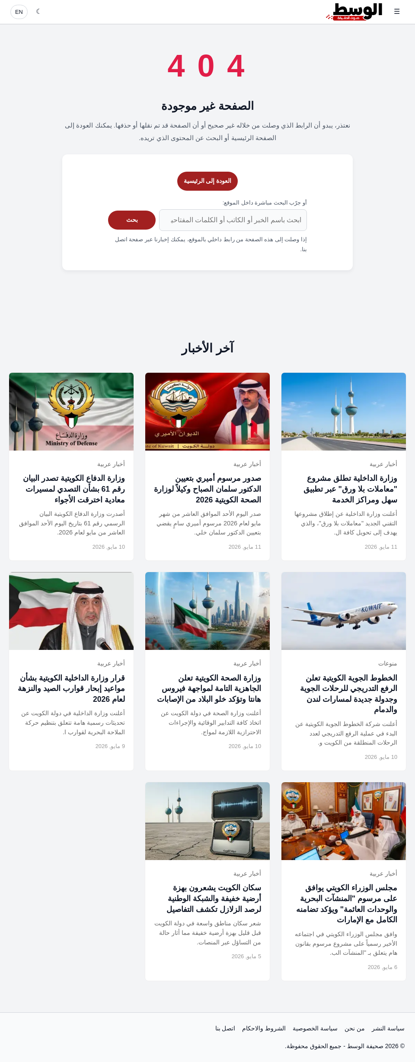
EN (19, 12)
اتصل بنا (225, 1028)
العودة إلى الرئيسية (208, 180)
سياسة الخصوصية (315, 1028)
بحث (132, 219)
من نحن (355, 1028)
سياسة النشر (388, 1028)
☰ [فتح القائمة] (397, 11)
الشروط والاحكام (264, 1028)
